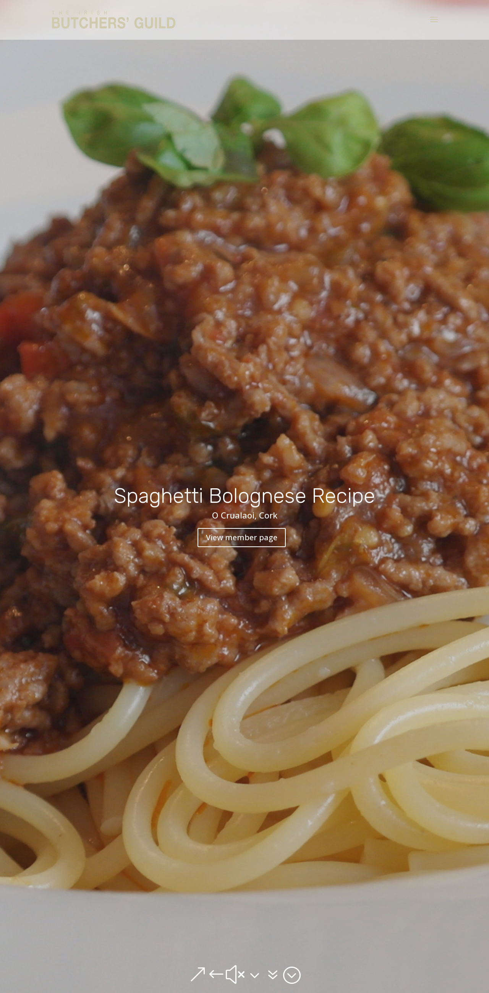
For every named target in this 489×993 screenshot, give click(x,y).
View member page (241, 537)
